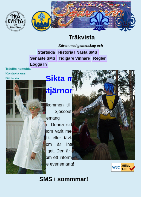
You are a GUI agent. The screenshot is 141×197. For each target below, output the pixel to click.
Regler (99, 58)
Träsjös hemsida (18, 68)
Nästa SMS (86, 52)
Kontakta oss (15, 73)
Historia (65, 52)
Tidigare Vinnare (74, 58)
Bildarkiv (12, 78)
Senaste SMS (42, 58)
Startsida (46, 52)
